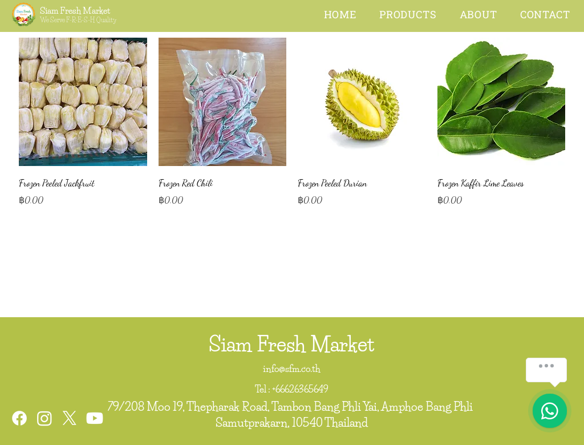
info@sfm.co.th (292, 368)
